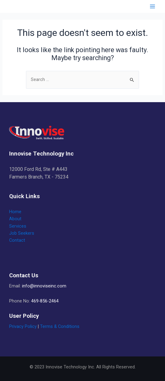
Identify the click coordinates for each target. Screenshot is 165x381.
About (15, 218)
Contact (17, 240)
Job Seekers (21, 233)
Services (17, 226)
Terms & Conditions (59, 326)
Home (15, 211)
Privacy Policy (23, 326)
